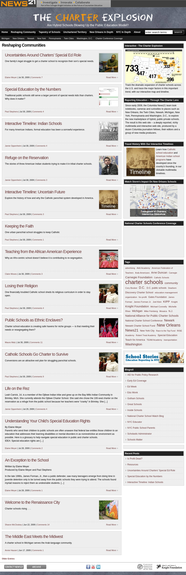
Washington (133, 344)
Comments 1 (38, 240)
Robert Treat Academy (146, 335)
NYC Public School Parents (141, 428)
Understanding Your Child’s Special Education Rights (47, 421)
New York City (147, 330)
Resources (132, 464)
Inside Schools (134, 410)
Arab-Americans (142, 273)
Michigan (6, 38)
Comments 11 (36, 342)
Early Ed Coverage (137, 380)
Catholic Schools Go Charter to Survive (36, 354)
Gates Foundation (157, 297)
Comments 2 (37, 448)
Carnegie (173, 273)
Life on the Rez (17, 388)
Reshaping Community (23, 32)
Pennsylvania (55, 38)
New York (41, 38)
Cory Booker (131, 288)
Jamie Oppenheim (13, 146)
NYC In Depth (123, 32)
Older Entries (8, 559)
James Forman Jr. (142, 302)
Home (5, 32)
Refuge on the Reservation (26, 157)
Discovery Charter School (139, 292)
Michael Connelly (159, 306)
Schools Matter (135, 439)
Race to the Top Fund (165, 331)
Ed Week (131, 386)
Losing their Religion (21, 286)
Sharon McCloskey (13, 524)
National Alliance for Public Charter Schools (152, 315)
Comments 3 (41, 180)
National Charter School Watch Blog (145, 416)
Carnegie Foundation (138, 277)
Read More (111, 77)
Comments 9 (38, 376)
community (171, 283)
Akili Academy (143, 268)
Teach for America (135, 339)
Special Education (167, 335)
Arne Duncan (159, 272)
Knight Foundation (137, 306)
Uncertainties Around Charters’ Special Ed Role (43, 55)
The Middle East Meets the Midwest (34, 536)
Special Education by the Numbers (33, 89)
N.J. (171, 311)
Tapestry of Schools (49, 32)
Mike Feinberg (151, 311)
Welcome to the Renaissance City (32, 502)
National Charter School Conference (143, 320)
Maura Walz (10, 342)
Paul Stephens (11, 111)
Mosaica (163, 311)
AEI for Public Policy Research (142, 375)
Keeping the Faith (19, 226)
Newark (30, 38)
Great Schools (134, 404)
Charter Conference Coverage (109, 38)
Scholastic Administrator (139, 433)
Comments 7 (37, 77)
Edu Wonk (132, 392)
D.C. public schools (157, 288)
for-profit (143, 297)
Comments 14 (43, 524)
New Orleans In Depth (101, 32)
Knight (174, 302)
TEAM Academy (154, 340)
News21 (131, 330)
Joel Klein (157, 302)
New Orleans (18, 38)
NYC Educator (134, 422)
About (137, 32)
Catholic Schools (161, 277)
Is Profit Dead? (134, 458)
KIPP (166, 301)
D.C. (142, 287)
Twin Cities (69, 38)
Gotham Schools (135, 398)
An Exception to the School (27, 460)
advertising (130, 268)
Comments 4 (38, 111)
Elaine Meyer (11, 77)
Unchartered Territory (75, 32)
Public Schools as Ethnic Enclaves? (34, 320)
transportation (170, 340)
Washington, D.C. (84, 38)
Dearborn (172, 288)
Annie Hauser (11, 550)
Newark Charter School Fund (140, 325)
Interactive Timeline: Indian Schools (33, 123)
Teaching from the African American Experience (43, 251)
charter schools (144, 282)
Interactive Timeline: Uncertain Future (35, 192)
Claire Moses (11, 274)
